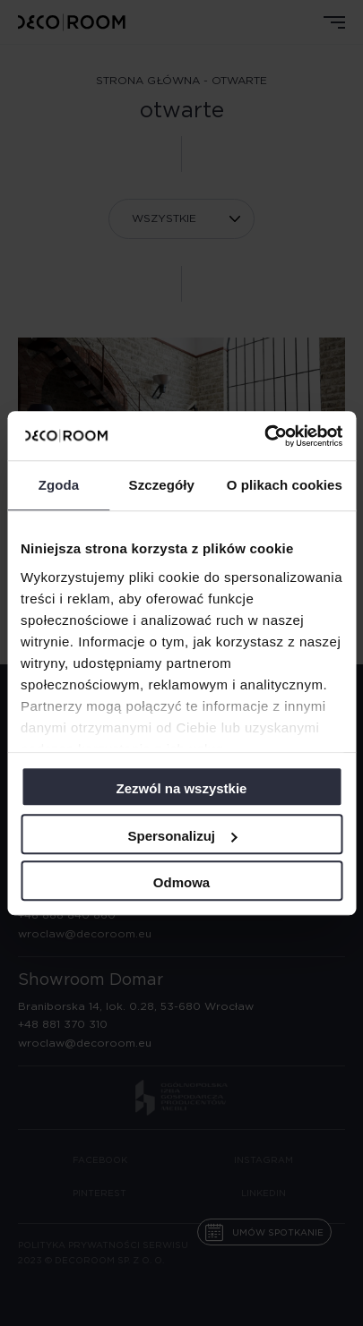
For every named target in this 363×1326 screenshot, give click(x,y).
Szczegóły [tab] (161, 484)
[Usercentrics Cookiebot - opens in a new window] (264, 436)
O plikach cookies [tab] (284, 484)
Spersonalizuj (182, 835)
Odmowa (181, 882)
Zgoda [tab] (59, 484)
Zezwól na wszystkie (182, 788)
